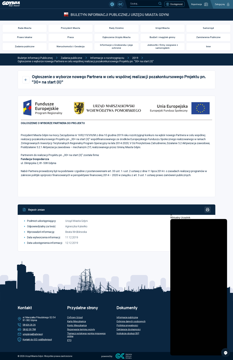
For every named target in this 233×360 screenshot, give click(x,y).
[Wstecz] (25, 79)
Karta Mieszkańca (76, 321)
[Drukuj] (208, 210)
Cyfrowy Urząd (75, 317)
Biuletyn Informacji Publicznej (35, 57)
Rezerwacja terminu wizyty (81, 329)
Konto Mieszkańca (77, 325)
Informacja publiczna (127, 317)
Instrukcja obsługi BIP (127, 333)
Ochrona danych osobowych (130, 321)
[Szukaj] (160, 3)
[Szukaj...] (144, 3)
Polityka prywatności (127, 325)
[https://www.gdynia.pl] (11, 4)
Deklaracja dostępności (128, 329)
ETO (69, 340)
